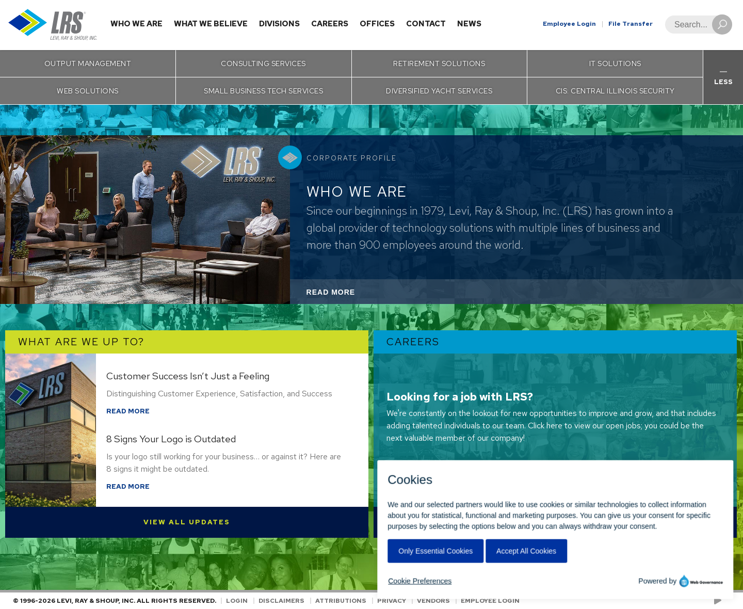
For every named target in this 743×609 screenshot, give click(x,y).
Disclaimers (281, 601)
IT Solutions (615, 63)
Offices (377, 24)
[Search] (695, 24)
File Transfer (630, 24)
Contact (426, 24)
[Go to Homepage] (53, 25)
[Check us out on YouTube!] (719, 601)
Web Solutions (88, 90)
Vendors (433, 601)
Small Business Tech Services (263, 90)
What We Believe (211, 24)
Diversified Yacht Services (439, 90)
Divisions (279, 24)
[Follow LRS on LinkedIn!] (728, 601)
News (469, 24)
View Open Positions (555, 522)
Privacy (391, 601)
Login (237, 601)
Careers (329, 24)
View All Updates (186, 522)
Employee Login (569, 24)
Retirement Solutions (439, 63)
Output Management (88, 63)
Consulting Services (263, 63)
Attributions (340, 601)
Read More (344, 295)
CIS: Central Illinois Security (615, 90)
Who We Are (136, 24)
